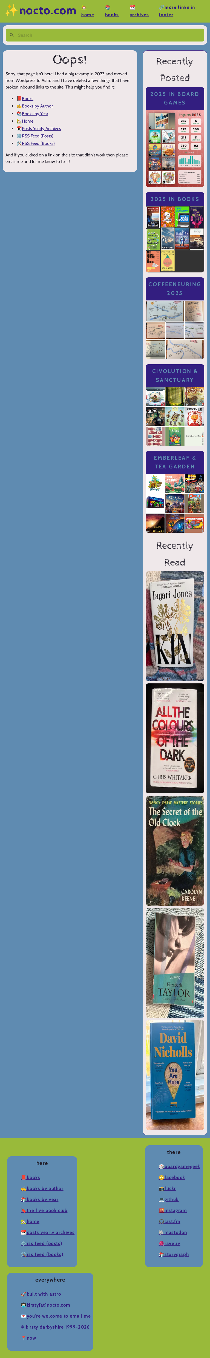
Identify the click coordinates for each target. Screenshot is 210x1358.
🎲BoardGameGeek (179, 1166)
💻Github (169, 1199)
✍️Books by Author (42, 1188)
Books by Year (35, 113)
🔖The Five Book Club (44, 1210)
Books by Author (37, 106)
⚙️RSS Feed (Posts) (41, 1243)
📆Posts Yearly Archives (47, 1232)
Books (27, 98)
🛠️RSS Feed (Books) (42, 1254)
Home (27, 121)
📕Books (30, 1177)
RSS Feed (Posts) (37, 136)
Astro (55, 1294)
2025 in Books (175, 199)
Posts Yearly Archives (41, 128)
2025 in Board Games (175, 98)
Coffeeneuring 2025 (175, 288)
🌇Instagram (173, 1210)
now (31, 1338)
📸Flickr (167, 1188)
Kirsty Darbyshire (45, 1327)
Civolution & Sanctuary (175, 375)
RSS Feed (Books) (38, 143)
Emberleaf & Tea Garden (175, 462)
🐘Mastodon (173, 1232)
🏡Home (30, 1221)
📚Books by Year (39, 1199)
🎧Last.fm (169, 1221)
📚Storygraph (174, 1254)
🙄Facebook (172, 1177)
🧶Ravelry (169, 1243)
